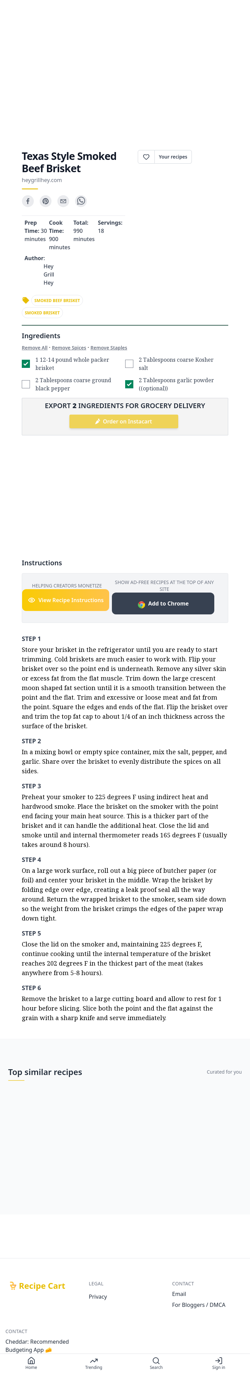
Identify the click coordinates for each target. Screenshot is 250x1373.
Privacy (98, 1296)
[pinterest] (45, 201)
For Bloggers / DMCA (199, 1305)
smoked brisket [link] (42, 313)
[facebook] (28, 201)
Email (179, 1294)
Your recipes (173, 156)
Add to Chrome (163, 604)
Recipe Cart (42, 1285)
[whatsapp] (81, 201)
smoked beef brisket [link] (57, 300)
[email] (63, 201)
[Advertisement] (125, 80)
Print (210, 157)
